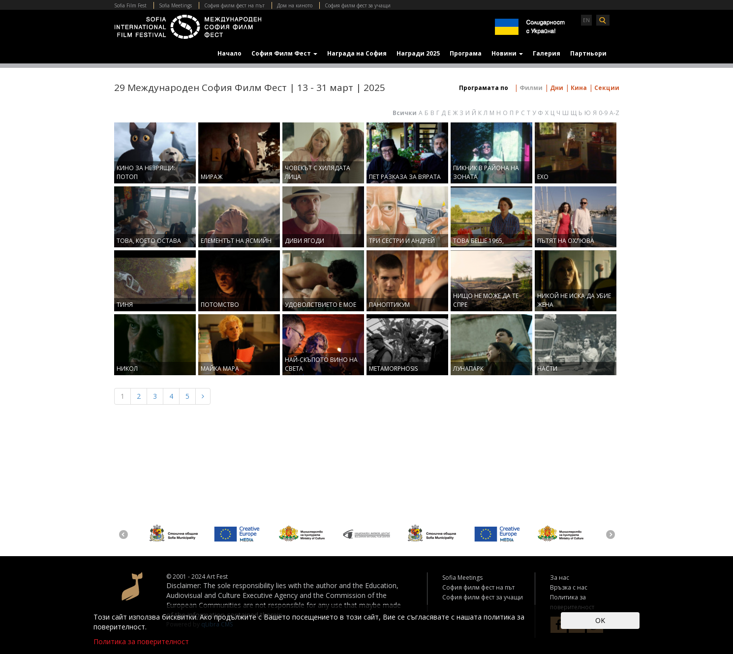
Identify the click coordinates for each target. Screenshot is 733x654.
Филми (530, 88)
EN (586, 20)
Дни (556, 88)
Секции (606, 88)
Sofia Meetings (175, 5)
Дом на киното (294, 5)
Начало (229, 53)
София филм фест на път (234, 5)
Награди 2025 (418, 53)
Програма (466, 53)
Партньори (588, 53)
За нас (559, 577)
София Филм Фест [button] (284, 53)
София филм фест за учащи (358, 5)
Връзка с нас (568, 587)
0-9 (603, 113)
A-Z (614, 113)
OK (600, 620)
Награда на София (357, 53)
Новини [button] (507, 53)
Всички (405, 113)
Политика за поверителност (141, 641)
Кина (578, 88)
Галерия (546, 53)
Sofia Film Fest (130, 5)
